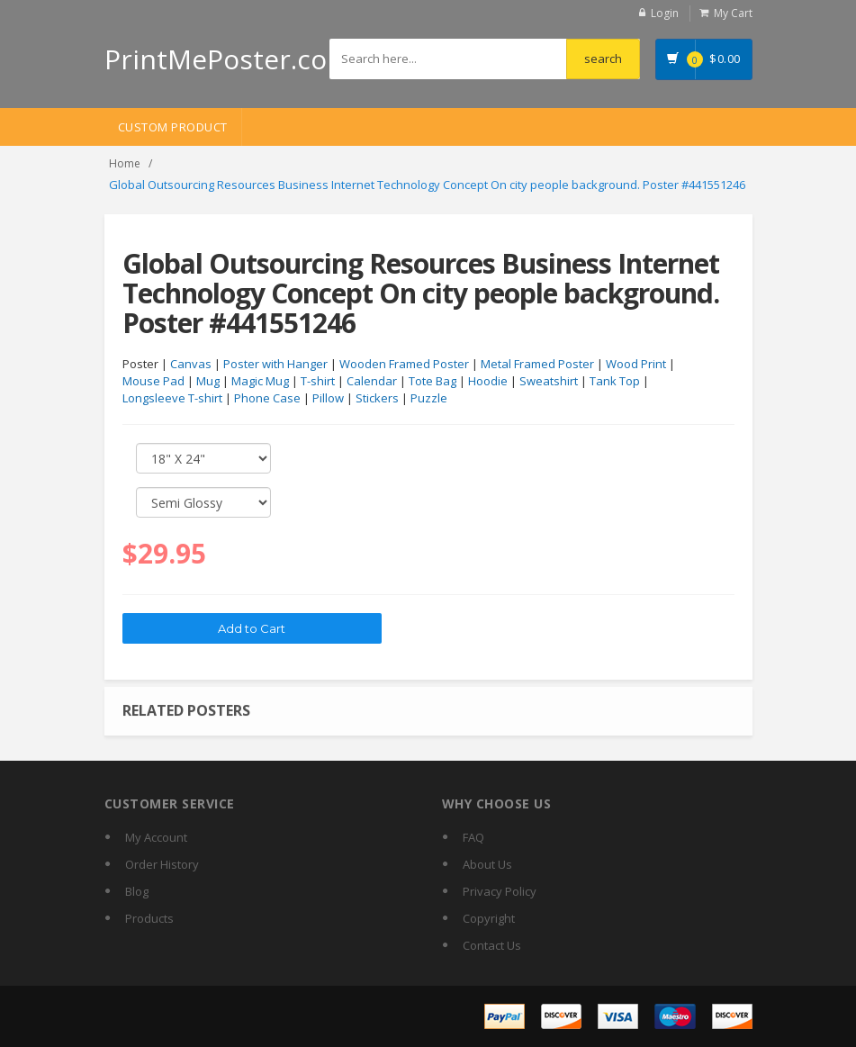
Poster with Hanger (275, 364)
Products (149, 918)
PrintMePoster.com (228, 59)
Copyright (489, 918)
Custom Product (173, 127)
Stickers (377, 398)
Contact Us (492, 945)
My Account (156, 837)
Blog (137, 891)
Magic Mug (260, 381)
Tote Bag (432, 381)
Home (124, 163)
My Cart (733, 13)
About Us (487, 864)
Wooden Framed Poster (404, 364)
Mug (208, 381)
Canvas (191, 364)
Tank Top (615, 381)
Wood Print (636, 364)
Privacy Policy (499, 891)
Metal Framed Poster (537, 364)
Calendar (372, 381)
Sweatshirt (548, 381)
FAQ (473, 837)
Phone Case (267, 398)
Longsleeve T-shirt (172, 398)
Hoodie (488, 381)
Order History (162, 864)
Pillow (328, 398)
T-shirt (318, 381)
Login (665, 13)
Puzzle (428, 398)
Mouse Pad (153, 381)
